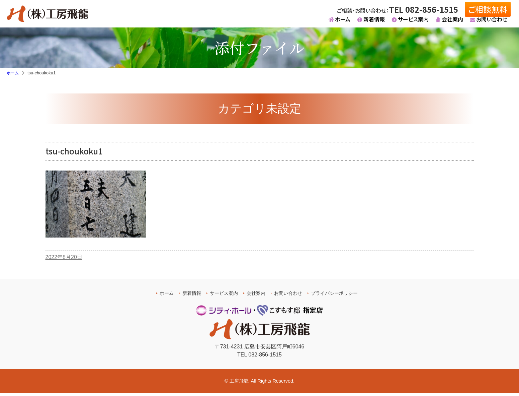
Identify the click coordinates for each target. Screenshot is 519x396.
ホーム (342, 22)
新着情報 (374, 22)
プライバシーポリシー (334, 295)
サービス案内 (413, 22)
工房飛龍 (239, 383)
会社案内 (452, 22)
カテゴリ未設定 (259, 111)
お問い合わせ (491, 22)
